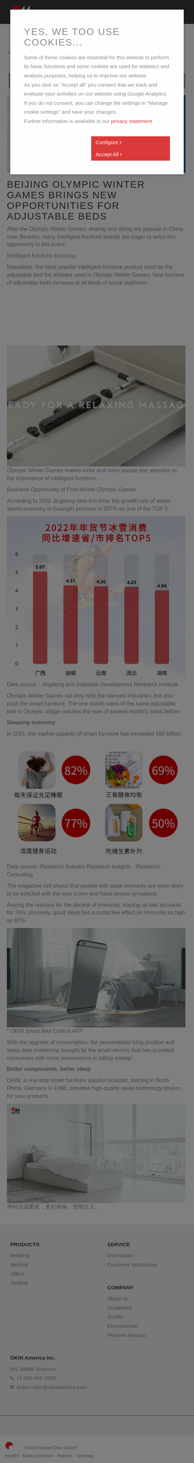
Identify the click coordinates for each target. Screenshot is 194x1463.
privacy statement (131, 121)
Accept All (109, 154)
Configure (108, 142)
